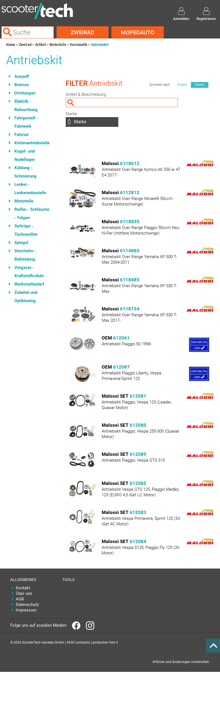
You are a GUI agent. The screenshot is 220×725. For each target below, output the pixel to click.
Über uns (24, 593)
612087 (121, 367)
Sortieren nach (159, 85)
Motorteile (58, 44)
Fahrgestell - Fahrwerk (26, 122)
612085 (138, 483)
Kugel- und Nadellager (24, 155)
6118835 (129, 221)
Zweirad (82, 32)
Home (10, 44)
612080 (138, 425)
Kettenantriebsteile (32, 142)
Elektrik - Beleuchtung (26, 105)
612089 (138, 454)
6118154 (129, 309)
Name (199, 85)
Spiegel (21, 242)
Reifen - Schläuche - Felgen (31, 213)
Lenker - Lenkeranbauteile (30, 188)
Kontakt (23, 587)
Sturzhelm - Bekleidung (25, 255)
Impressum (26, 610)
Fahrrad (21, 134)
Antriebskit (99, 44)
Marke (71, 113)
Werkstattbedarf (29, 284)
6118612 (129, 163)
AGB (20, 599)
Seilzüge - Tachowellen (25, 230)
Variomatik (78, 44)
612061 (121, 338)
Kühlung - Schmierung (25, 172)
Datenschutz (27, 604)
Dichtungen (24, 93)
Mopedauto (137, 32)
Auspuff (21, 76)
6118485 (129, 279)
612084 (138, 541)
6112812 (129, 192)
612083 (138, 512)
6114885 (129, 250)
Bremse (21, 84)
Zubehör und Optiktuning (25, 296)
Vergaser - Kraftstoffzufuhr (29, 271)
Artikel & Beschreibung (86, 94)
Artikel (40, 44)
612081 (138, 396)
